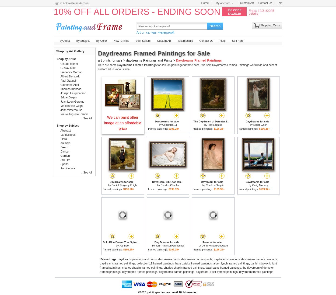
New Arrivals (121, 40)
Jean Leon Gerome (72, 101)
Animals (65, 143)
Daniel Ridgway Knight (124, 185)
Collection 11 (169, 124)
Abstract (65, 130)
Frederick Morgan (71, 72)
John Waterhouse (71, 110)
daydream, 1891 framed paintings (217, 272)
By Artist (65, 40)
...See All (86, 118)
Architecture (67, 168)
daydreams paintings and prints (137, 259)
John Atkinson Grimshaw (170, 245)
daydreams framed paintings (117, 263)
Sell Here (238, 40)
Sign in (58, 3)
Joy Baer (124, 245)
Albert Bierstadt (70, 76)
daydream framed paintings (256, 272)
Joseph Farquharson (73, 93)
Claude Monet (69, 64)
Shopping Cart (269, 25)
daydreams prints (169, 259)
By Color (101, 40)
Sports (64, 164)
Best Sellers (143, 40)
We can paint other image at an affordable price (122, 123)
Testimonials (185, 40)
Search (215, 26)
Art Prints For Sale (90, 26)
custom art (104, 69)
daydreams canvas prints (196, 259)
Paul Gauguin (68, 80)
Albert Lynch (260, 124)
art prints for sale (110, 60)
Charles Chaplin (170, 185)
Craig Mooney (260, 185)
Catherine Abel (69, 85)
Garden (65, 155)
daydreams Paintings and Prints (149, 60)
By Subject (83, 40)
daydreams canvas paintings (259, 259)
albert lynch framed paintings (231, 263)
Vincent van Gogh (71, 106)
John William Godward (215, 245)
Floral (63, 139)
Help (279, 3)
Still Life (65, 160)
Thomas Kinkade (70, 89)
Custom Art (247, 3)
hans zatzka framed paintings (193, 263)
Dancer (65, 151)
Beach (64, 147)
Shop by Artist (66, 59)
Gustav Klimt (68, 68)
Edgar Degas (68, 97)
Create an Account (77, 3)
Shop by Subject (68, 125)
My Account (224, 3)
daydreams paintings (227, 259)
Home (205, 3)
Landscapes (68, 134)
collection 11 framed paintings (155, 263)
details (253, 13)
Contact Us (265, 3)
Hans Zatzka (215, 124)
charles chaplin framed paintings (142, 267)
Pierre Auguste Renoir (74, 114)
